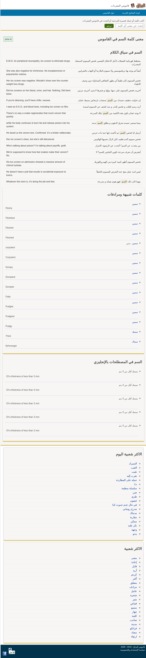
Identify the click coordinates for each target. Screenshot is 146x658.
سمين (134, 204)
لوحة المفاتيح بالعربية (130, 13)
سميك (134, 332)
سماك (134, 341)
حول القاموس (108, 13)
